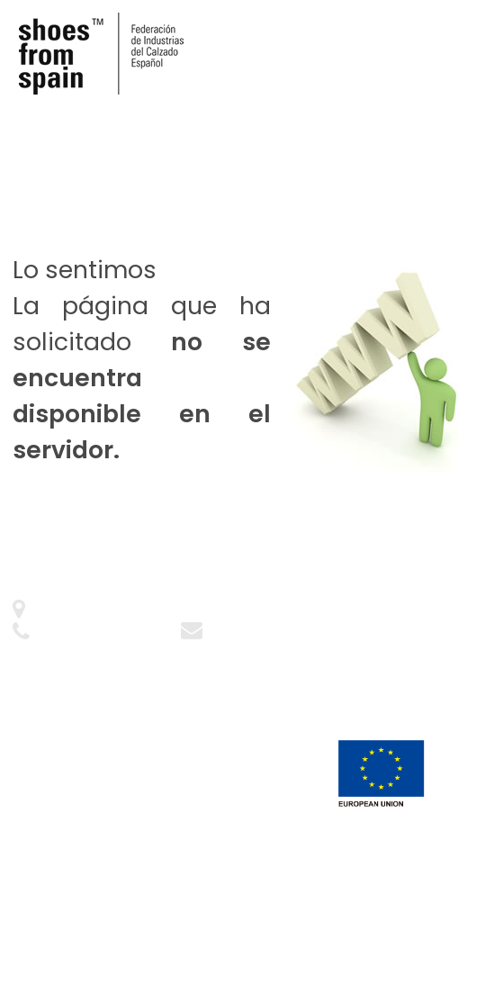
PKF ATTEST (139, 933)
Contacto (239, 633)
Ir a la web (182, 530)
